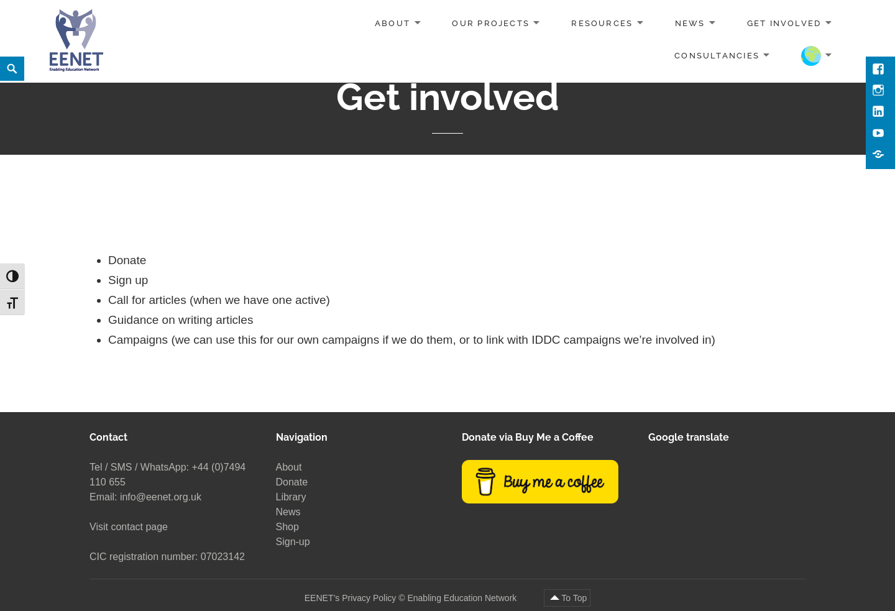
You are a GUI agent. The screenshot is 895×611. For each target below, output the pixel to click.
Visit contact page (129, 526)
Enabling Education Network (463, 598)
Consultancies (717, 55)
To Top (574, 598)
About (392, 23)
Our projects (491, 23)
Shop (287, 526)
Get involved (784, 23)
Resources (602, 23)
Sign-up (293, 541)
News (690, 23)
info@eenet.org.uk (160, 497)
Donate (292, 482)
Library (291, 497)
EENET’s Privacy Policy (351, 598)
